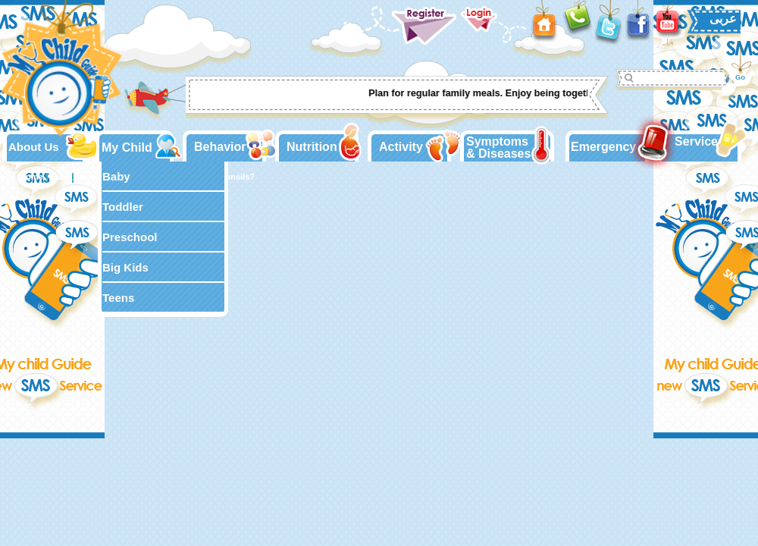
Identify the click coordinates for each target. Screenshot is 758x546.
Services (700, 141)
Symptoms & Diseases (498, 147)
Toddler (122, 206)
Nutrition (312, 146)
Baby (116, 176)
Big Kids (125, 267)
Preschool (130, 237)
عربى (723, 18)
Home (31, 176)
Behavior (220, 146)
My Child (127, 147)
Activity (401, 146)
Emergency (603, 146)
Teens (118, 297)
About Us (33, 146)
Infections (94, 176)
